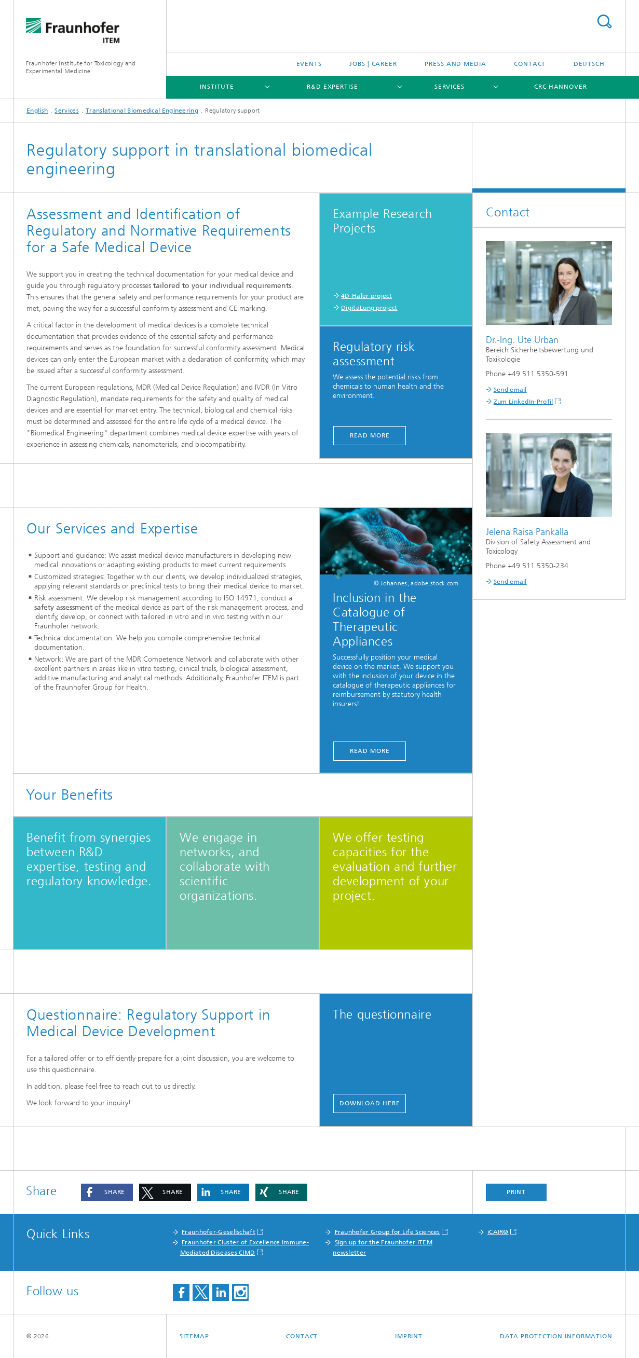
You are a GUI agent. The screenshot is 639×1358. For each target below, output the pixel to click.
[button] (107, 1192)
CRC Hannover (560, 86)
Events (309, 63)
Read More (370, 435)
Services (449, 86)
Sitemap (194, 1336)
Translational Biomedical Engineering (142, 110)
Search (604, 21)
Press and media (455, 63)
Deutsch (589, 63)
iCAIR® (498, 1232)
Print (516, 1192)
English (37, 110)
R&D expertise (332, 86)
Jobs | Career (373, 63)
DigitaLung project (369, 307)
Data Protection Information (556, 1336)
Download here (369, 1103)
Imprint (409, 1336)
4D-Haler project (366, 295)
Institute (217, 86)
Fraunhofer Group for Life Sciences (387, 1232)
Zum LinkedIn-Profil (523, 401)
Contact (530, 63)
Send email (510, 389)
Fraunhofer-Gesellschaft (218, 1232)
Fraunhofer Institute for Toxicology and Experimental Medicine (81, 67)
